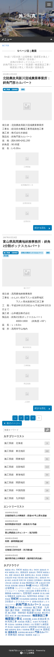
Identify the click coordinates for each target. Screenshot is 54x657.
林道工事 (13, 616)
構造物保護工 (26, 616)
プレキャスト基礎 (39, 588)
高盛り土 (36, 635)
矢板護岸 (17, 627)
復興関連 (33, 599)
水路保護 (21, 622)
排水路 (30, 59)
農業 (34, 51)
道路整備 (21, 632)
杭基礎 (29, 64)
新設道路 (45, 605)
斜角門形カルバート (13, 64)
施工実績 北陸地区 (11, 89)
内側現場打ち (17, 593)
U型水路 (16, 57)
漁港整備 (18, 625)
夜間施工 (41, 596)
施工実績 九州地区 (27, 499)
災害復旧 (45, 575)
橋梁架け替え (17, 67)
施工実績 (9, 607)
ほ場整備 (27, 57)
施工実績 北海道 (27, 444)
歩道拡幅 (27, 619)
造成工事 (38, 630)
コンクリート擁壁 (23, 588)
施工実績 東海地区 (27, 476)
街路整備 (25, 630)
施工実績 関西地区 (27, 483)
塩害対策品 (32, 596)
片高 (32, 625)
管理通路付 (38, 580)
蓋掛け (19, 630)
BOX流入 (35, 586)
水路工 (28, 621)
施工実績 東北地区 (27, 452)
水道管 (35, 622)
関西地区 (21, 635)
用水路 (29, 67)
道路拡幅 (46, 580)
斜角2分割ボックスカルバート (26, 62)
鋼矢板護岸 (29, 632)
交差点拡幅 (29, 591)
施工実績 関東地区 (27, 460)
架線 (26, 578)
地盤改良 (11, 596)
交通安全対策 (41, 591)
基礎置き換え (41, 57)
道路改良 (39, 67)
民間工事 (22, 580)
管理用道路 (41, 627)
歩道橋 (34, 619)
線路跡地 (12, 630)
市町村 (21, 59)
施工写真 (27, 15)
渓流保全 (11, 625)
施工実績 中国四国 (27, 491)
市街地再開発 (24, 599)
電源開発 (28, 635)
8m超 (7, 57)
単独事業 (36, 593)
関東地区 (12, 635)
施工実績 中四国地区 (23, 608)
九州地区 (21, 591)
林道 (9, 580)
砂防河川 (24, 627)
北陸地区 (15, 583)
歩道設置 (8, 578)
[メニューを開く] (49, 4)
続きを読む (42, 228)
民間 (48, 583)
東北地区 (37, 613)
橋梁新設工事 (42, 64)
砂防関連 (33, 627)
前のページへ (12, 423)
